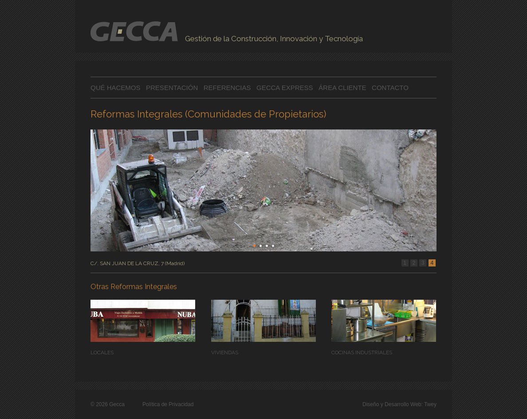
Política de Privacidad (167, 404)
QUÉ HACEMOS (115, 87)
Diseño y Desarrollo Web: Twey (399, 404)
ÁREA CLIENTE (342, 87)
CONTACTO (390, 87)
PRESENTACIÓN (173, 87)
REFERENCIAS (227, 87)
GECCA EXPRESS (284, 87)
